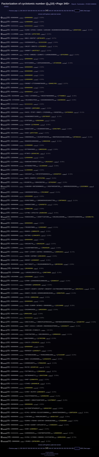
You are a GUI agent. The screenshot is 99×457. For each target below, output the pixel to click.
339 (31, 10)
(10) (5, 17)
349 (57, 10)
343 (41, 10)
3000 (81, 10)
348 (55, 10)
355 (72, 10)
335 (21, 10)
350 (60, 10)
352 (65, 10)
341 (36, 10)
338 (29, 10)
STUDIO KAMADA (91, 4)
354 (70, 10)
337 (26, 10)
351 (62, 10)
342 (39, 10)
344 (44, 10)
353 (67, 10)
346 (50, 10)
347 (52, 10)
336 (24, 10)
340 (34, 10)
